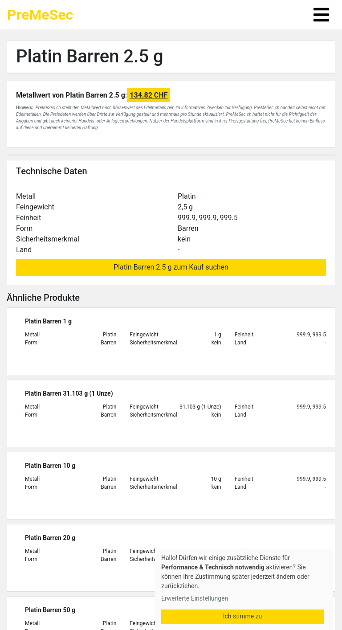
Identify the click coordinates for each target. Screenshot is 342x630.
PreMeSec (40, 14)
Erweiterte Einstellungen (194, 598)
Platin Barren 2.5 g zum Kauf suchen (171, 267)
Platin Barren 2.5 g (89, 56)
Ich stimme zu (242, 616)
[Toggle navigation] (321, 15)
